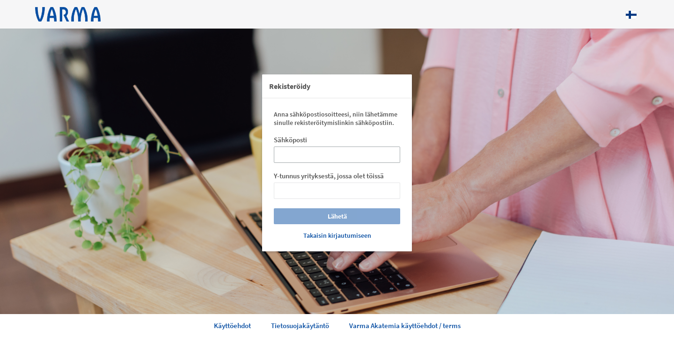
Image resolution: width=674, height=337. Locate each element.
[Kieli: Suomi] (631, 14)
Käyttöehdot (232, 325)
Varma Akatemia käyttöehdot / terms (405, 325)
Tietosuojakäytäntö (300, 325)
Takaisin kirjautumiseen (337, 235)
